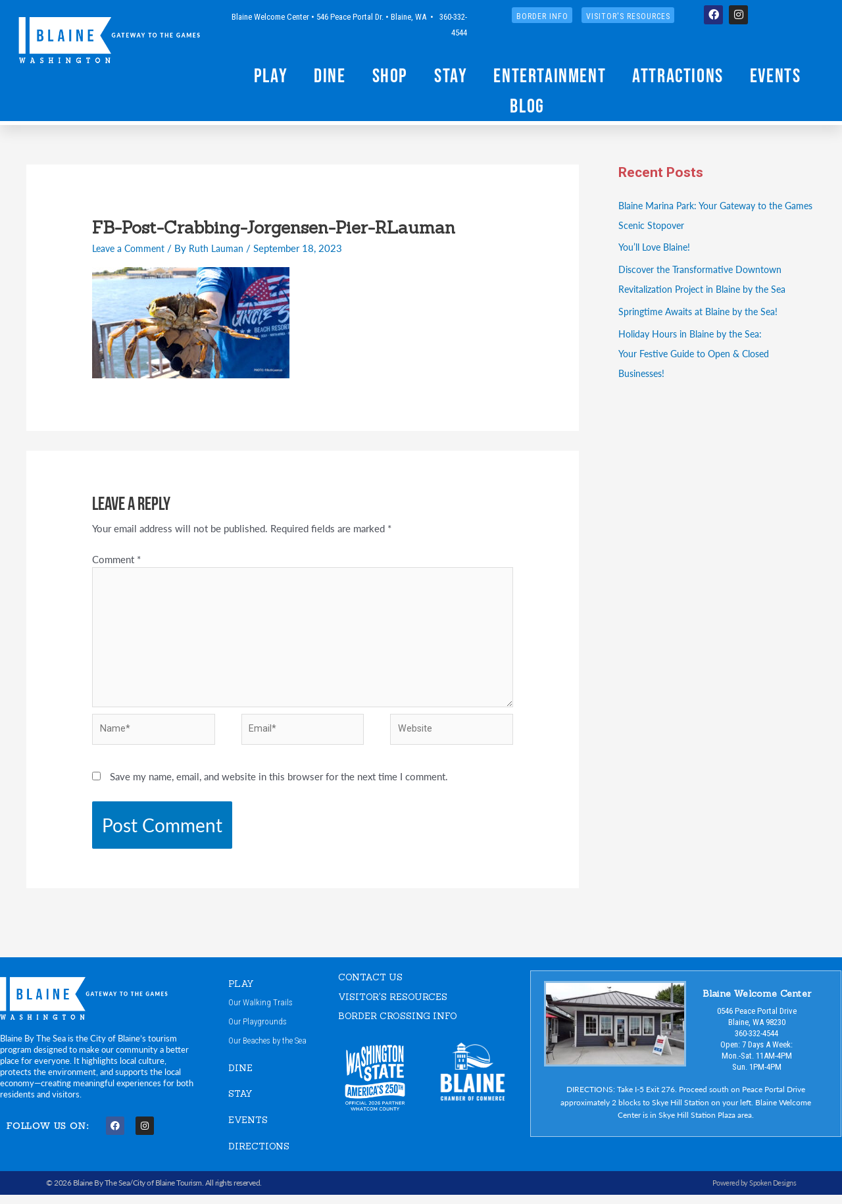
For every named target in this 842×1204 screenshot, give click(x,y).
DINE (241, 1077)
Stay (450, 75)
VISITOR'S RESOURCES (397, 1004)
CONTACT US (373, 984)
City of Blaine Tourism (167, 1192)
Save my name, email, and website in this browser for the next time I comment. (279, 784)
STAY (241, 1103)
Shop (390, 75)
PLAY (242, 991)
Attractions (678, 75)
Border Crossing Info (402, 1023)
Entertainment (549, 75)
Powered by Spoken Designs (751, 1192)
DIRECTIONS (260, 1155)
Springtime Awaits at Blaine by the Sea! (702, 311)
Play (270, 75)
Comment (116, 559)
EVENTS (250, 1129)
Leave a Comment (130, 248)
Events (775, 75)
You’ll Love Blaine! (657, 246)
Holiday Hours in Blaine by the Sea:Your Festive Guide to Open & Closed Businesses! (699, 353)
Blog (527, 105)
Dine (329, 75)
